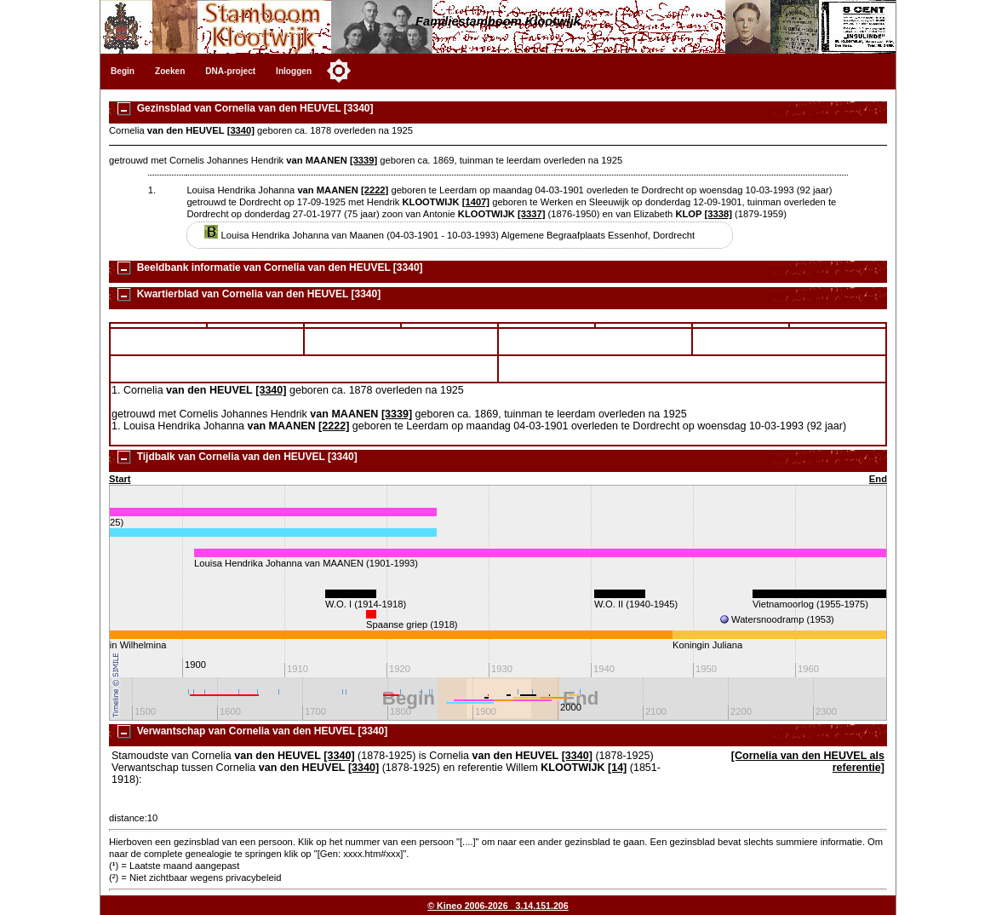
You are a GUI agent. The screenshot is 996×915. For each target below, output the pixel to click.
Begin (123, 71)
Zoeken (170, 71)
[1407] (475, 202)
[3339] (363, 160)
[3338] (718, 214)
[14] (617, 768)
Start (120, 479)
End (878, 479)
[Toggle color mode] (339, 71)
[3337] (531, 214)
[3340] (241, 130)
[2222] (374, 190)
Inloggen (294, 71)
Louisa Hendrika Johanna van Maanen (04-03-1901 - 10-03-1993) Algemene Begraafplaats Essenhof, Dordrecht (449, 235)
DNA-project (230, 71)
